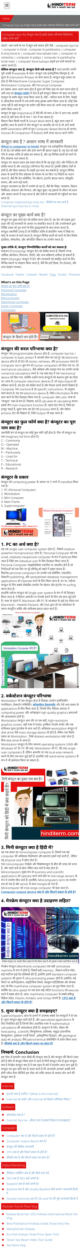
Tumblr (62, 275)
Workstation (9, 294)
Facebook (7, 275)
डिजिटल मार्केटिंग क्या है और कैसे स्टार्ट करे (28, 1173)
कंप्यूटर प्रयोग (21, 93)
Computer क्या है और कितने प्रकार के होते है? (31, 1136)
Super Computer (12, 306)
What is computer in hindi (19, 146)
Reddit (43, 275)
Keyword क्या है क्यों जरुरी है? (23, 1184)
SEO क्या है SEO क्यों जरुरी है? (23, 1178)
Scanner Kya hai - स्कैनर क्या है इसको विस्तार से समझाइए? (39, 1120)
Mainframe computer (15, 302)
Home (6, 18)
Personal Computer (14, 290)
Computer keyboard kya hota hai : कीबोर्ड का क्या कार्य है (34, 202)
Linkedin (31, 275)
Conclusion (8, 310)
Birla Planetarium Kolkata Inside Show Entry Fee (38, 1224)
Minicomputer (10, 298)
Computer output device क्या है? (27, 1141)
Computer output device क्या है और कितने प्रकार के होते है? (38, 892)
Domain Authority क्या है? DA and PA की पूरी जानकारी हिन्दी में (42, 1199)
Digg (53, 275)
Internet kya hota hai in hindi (20, 206)
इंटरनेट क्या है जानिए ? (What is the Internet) (32, 1094)
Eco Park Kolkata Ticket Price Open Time (33, 1234)
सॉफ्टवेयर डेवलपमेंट (44, 705)
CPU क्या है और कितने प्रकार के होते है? (27, 1152)
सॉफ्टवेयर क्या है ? (16, 1115)
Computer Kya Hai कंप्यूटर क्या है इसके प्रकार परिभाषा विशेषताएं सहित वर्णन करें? (41, 25)
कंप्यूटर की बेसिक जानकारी (20, 1147)
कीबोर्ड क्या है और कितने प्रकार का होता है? (28, 1043)
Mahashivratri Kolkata (21, 1229)
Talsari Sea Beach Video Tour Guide (30, 1240)
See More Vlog (16, 1245)
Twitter (19, 275)
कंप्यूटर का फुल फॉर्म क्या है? (15, 286)
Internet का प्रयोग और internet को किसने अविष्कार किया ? (39, 1099)
